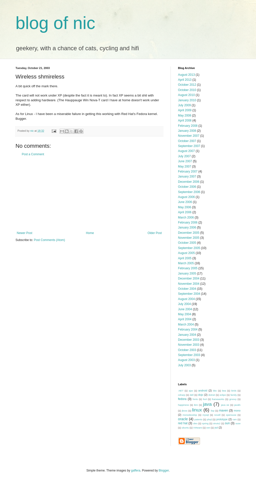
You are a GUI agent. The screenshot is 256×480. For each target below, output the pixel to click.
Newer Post (24, 233)
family (233, 395)
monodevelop (190, 415)
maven (223, 410)
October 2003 (187, 350)
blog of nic (55, 23)
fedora (182, 399)
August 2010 (186, 95)
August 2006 (186, 197)
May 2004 (184, 314)
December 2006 (188, 182)
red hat (183, 423)
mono (237, 410)
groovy (232, 399)
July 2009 (184, 105)
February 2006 (188, 222)
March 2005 (186, 263)
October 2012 (187, 84)
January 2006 (187, 227)
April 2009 (185, 110)
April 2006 (185, 212)
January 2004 (187, 334)
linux (197, 409)
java (207, 404)
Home (90, 233)
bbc (215, 390)
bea (224, 390)
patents (198, 419)
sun (227, 423)
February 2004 (188, 329)
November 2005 (188, 238)
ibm (196, 405)
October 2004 (187, 288)
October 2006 (187, 186)
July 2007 (184, 156)
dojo (200, 394)
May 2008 (184, 115)
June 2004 (185, 309)
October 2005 (187, 242)
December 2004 (188, 278)
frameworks (218, 399)
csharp (181, 395)
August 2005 (186, 253)
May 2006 (184, 207)
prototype (222, 419)
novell (217, 415)
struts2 (216, 423)
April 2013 (185, 80)
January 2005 (187, 273)
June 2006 (185, 202)
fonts (195, 399)
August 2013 (186, 74)
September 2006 (189, 192)
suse (238, 423)
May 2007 (184, 166)
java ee (225, 405)
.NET (181, 390)
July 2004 (184, 304)
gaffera (135, 470)
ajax (191, 390)
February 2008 (188, 126)
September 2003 (189, 355)
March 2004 (186, 324)
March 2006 (186, 217)
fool (205, 399)
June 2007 (185, 161)
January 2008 (187, 130)
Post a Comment (33, 154)
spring (205, 423)
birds (233, 390)
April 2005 (185, 258)
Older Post (155, 233)
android (202, 390)
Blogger (164, 470)
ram (235, 419)
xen (208, 427)
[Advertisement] (89, 193)
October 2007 (187, 141)
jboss (184, 410)
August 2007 (186, 151)
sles (195, 423)
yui (216, 427)
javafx (237, 405)
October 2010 (187, 90)
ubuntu (185, 427)
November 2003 (188, 344)
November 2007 (188, 136)
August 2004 (186, 299)
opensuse (231, 415)
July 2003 (184, 365)
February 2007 (188, 171)
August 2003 (186, 360)
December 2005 (188, 232)
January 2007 (187, 176)
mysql (205, 415)
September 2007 (189, 146)
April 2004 (185, 319)
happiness (183, 405)
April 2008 (185, 120)
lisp (212, 410)
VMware (197, 427)
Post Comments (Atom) (49, 240)
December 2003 (188, 340)
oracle (183, 419)
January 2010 (187, 100)
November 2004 (188, 284)
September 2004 (189, 294)
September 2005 (189, 248)
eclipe (223, 395)
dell (192, 395)
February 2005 (188, 268)
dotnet (211, 395)
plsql (209, 419)
